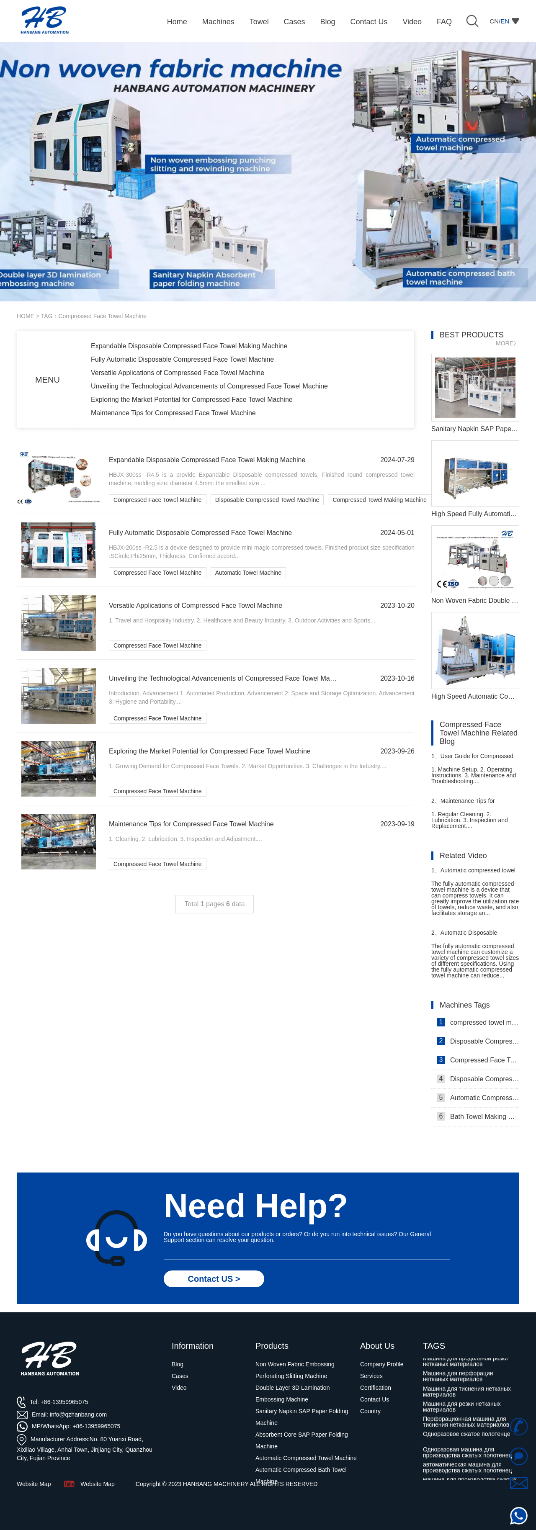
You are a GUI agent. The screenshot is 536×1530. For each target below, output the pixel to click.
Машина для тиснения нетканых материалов (467, 1395)
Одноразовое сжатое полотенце (466, 1437)
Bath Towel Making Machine (478, 1116)
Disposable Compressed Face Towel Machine (478, 1041)
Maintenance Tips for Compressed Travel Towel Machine (465, 804)
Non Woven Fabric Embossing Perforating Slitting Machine (295, 1370)
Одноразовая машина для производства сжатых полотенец (467, 1455)
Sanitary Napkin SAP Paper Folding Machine (301, 1417)
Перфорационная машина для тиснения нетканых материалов (466, 1425)
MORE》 (507, 343)
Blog (177, 1364)
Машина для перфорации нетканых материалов (458, 1379)
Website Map (97, 1484)
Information (193, 1345)
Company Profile (382, 1364)
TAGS (434, 1345)
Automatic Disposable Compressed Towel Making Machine (466, 936)
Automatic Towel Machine (248, 572)
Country (370, 1411)
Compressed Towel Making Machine (379, 499)
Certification (375, 1387)
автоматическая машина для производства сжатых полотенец (467, 1470)
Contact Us (374, 1399)
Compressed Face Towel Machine (157, 499)
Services (371, 1376)
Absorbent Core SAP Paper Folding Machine (301, 1440)
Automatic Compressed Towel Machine (478, 1097)
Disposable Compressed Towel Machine (267, 499)
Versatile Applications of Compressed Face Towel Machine (177, 372)
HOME (25, 316)
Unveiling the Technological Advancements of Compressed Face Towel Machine (209, 386)
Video (179, 1387)
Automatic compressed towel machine (473, 874)
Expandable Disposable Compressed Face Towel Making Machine (189, 346)
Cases (180, 1376)
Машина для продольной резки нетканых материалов (465, 1364)
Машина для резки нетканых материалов (462, 1410)
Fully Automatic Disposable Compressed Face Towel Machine (182, 359)
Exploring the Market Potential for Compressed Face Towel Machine (192, 399)
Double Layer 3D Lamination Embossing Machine (292, 1393)
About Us (377, 1345)
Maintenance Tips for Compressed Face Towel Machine (173, 413)
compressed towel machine (478, 1022)
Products (272, 1345)
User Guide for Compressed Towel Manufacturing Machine (472, 759)
